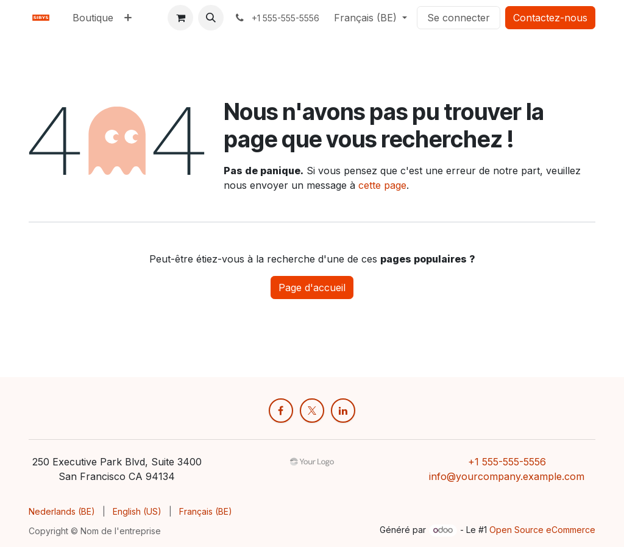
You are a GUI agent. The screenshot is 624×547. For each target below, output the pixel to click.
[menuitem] (93, 17)
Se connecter (458, 18)
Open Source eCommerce (542, 529)
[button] (211, 17)
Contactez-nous (550, 18)
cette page (382, 185)
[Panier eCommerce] (180, 17)
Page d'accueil (312, 287)
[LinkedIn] (343, 410)
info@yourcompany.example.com (506, 476)
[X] (312, 410)
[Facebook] (281, 410)
